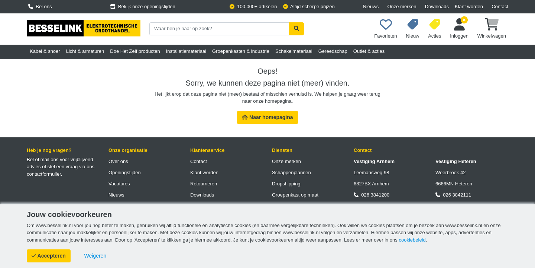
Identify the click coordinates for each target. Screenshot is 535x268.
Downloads (437, 6)
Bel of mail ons (42, 159)
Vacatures (119, 183)
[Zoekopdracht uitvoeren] (296, 28)
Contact (500, 6)
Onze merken (401, 6)
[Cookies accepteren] (49, 255)
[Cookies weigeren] (95, 255)
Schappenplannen (291, 172)
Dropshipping (286, 183)
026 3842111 (453, 195)
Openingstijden (124, 172)
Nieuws (371, 6)
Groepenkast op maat (295, 195)
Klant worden (469, 6)
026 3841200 (371, 195)
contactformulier (44, 174)
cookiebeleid (412, 240)
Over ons (118, 161)
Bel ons (40, 6)
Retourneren (203, 183)
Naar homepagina (267, 117)
